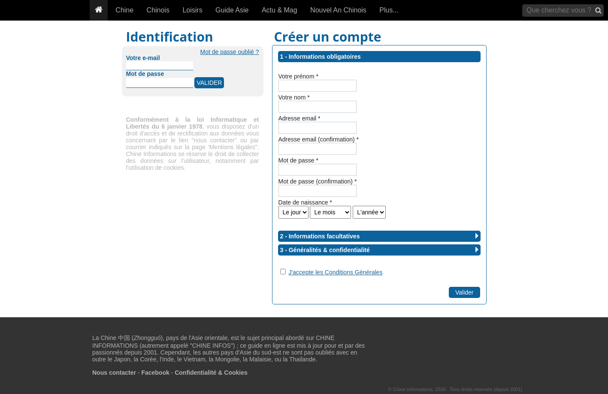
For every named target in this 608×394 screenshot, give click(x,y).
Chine (124, 10)
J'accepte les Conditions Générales (335, 272)
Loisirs (192, 10)
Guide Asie (231, 10)
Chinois (158, 10)
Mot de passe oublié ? (229, 51)
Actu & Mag (279, 10)
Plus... (388, 10)
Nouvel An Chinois (338, 10)
